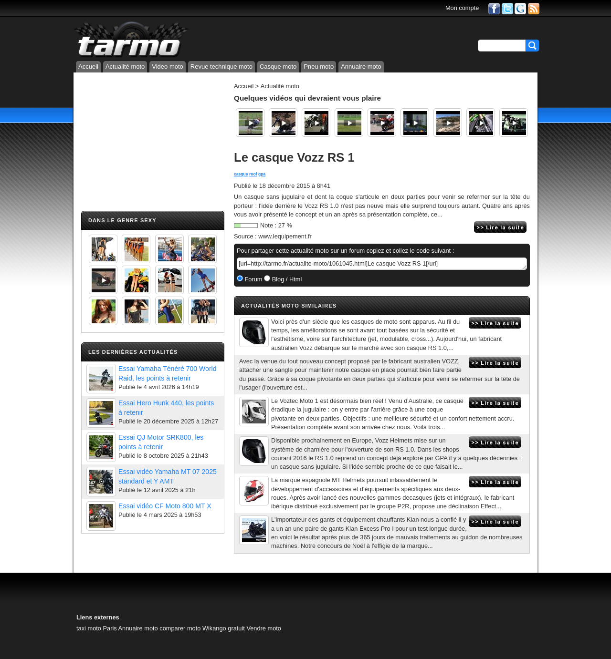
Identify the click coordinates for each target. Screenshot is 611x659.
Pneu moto (319, 66)
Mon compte (462, 7)
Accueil (88, 66)
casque (241, 174)
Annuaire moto (361, 66)
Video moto (167, 66)
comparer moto (179, 628)
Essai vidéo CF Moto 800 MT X (164, 506)
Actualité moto (125, 66)
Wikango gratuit (223, 628)
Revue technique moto (221, 66)
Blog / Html (286, 279)
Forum (253, 279)
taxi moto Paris (96, 628)
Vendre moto (263, 628)
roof (253, 174)
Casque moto (278, 66)
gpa (261, 174)
